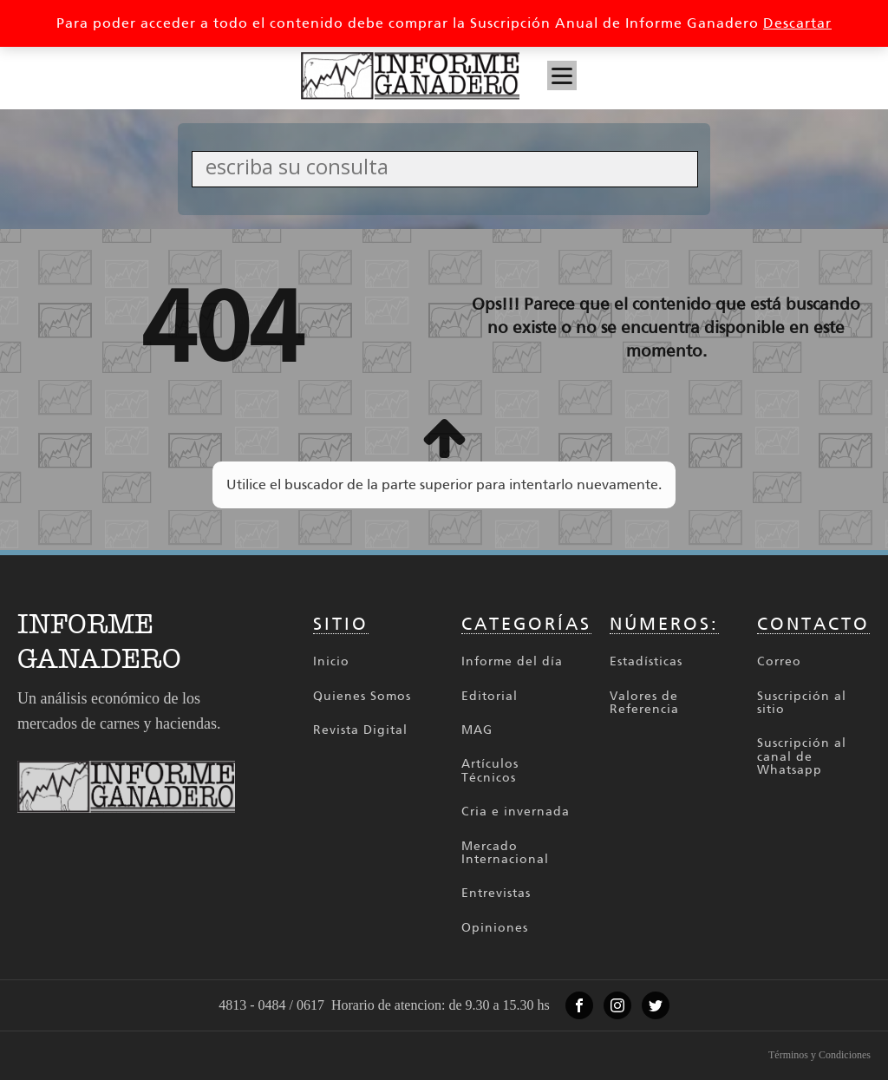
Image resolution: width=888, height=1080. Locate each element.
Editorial (489, 696)
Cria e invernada (515, 811)
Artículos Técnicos (490, 770)
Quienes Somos (362, 696)
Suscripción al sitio (801, 703)
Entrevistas (496, 893)
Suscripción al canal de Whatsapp (801, 756)
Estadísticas (646, 661)
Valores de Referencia (644, 703)
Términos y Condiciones (819, 1055)
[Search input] (449, 166)
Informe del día (512, 661)
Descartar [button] (797, 23)
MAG (477, 729)
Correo (779, 661)
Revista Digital (360, 729)
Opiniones (494, 927)
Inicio (331, 661)
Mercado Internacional (505, 853)
